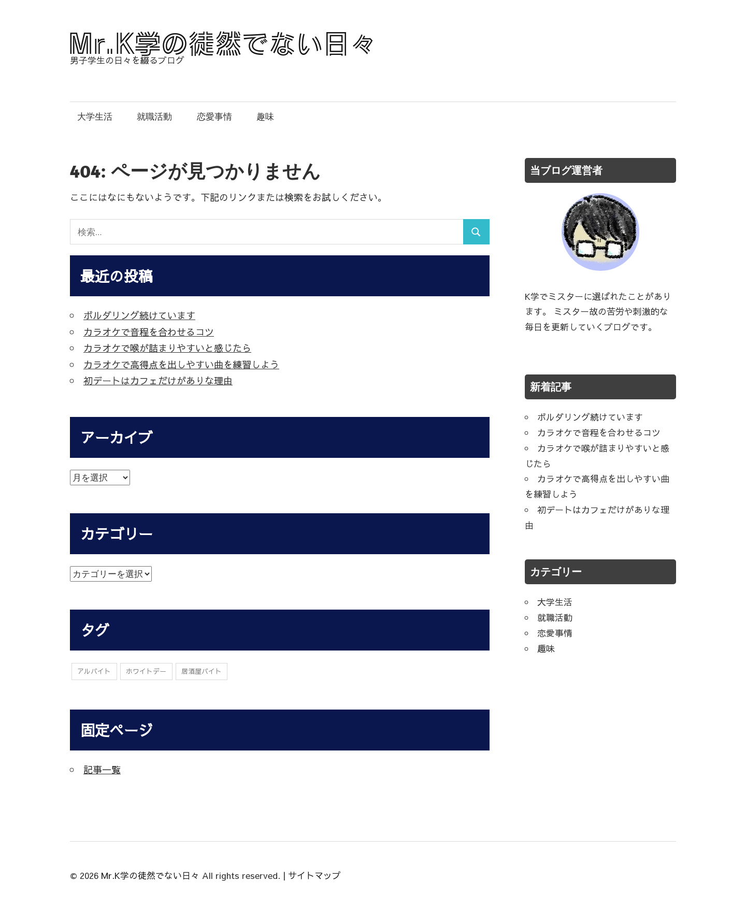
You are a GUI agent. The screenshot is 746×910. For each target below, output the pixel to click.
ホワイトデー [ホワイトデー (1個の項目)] (146, 671)
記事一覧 (102, 769)
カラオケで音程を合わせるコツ (148, 331)
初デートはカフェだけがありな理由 (158, 380)
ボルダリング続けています (139, 315)
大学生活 (94, 116)
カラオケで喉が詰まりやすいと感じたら (167, 347)
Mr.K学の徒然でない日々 (150, 876)
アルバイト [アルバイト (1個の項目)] (94, 671)
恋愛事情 (214, 116)
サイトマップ (314, 876)
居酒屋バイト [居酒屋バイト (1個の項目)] (201, 671)
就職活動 (154, 116)
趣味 (265, 116)
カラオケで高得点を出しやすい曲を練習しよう (181, 364)
